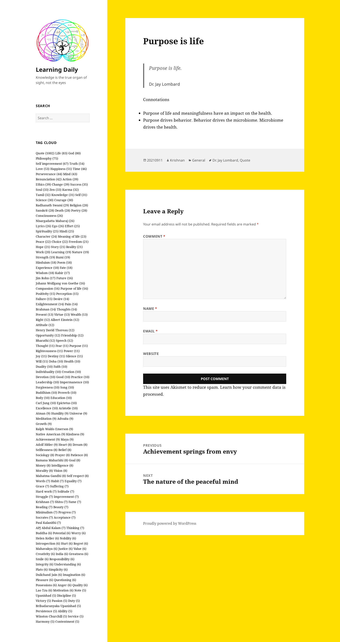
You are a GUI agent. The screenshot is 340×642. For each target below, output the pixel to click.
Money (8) (43, 465)
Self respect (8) (78, 476)
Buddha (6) (44, 533)
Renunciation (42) (49, 179)
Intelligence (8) (62, 465)
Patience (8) (79, 455)
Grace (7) (42, 486)
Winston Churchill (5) (51, 616)
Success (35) (79, 184)
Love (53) (42, 169)
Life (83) (61, 153)
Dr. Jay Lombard (225, 160)
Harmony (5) (45, 621)
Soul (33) (42, 190)
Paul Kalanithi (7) (48, 523)
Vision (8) (60, 471)
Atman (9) (43, 413)
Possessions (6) (46, 585)
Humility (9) (60, 413)
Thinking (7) (75, 528)
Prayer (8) (62, 455)
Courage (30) (63, 200)
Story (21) (58, 247)
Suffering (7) (59, 486)
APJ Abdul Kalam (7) (50, 528)
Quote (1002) (45, 153)
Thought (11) (45, 346)
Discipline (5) (66, 595)
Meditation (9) (46, 419)
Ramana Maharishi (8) (52, 460)
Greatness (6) (78, 554)
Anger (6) (65, 585)
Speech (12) (64, 340)
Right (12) (43, 320)
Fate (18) (66, 268)
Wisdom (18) (45, 273)
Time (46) (80, 169)
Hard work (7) (46, 491)
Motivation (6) (63, 590)
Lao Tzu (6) (44, 590)
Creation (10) (71, 372)
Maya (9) (67, 439)
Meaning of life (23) (72, 236)
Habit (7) (57, 481)
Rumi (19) (63, 257)
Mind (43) (70, 174)
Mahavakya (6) (46, 549)
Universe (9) (78, 413)
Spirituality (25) (47, 231)
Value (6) (80, 549)
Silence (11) (74, 356)
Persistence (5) (46, 611)
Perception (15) (67, 294)
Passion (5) (59, 601)
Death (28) (62, 210)
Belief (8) (64, 450)
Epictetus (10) (67, 403)
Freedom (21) (78, 242)
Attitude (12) (45, 325)
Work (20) (43, 252)
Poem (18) (64, 262)
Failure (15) (44, 299)
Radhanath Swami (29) (52, 205)
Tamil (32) (43, 195)
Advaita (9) (65, 419)
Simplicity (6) (58, 569)
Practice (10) (80, 377)
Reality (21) (74, 247)
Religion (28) (79, 205)
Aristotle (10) (68, 408)
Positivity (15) (45, 294)
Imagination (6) (74, 575)
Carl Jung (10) (46, 403)
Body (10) (43, 398)
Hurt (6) (67, 543)
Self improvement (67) (52, 164)
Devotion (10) (45, 377)
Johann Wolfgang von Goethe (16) (60, 283)
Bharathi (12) (45, 340)
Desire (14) (61, 299)
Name (150, 308)
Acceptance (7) (64, 517)
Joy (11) (41, 356)
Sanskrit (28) (45, 210)
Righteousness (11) (49, 351)
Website (151, 353)
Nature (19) (80, 252)
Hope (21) (43, 247)
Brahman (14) (46, 309)
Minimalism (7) (46, 512)
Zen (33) (55, 190)
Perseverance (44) (49, 174)
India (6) (62, 554)
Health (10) (72, 361)
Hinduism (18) (46, 262)
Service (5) (75, 616)
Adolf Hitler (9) (47, 445)
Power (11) (72, 351)
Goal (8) (74, 460)
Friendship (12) (72, 335)
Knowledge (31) (62, 195)
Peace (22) (43, 242)
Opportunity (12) (48, 335)
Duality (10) (44, 366)
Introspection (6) (48, 543)
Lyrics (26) (43, 226)
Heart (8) (65, 445)
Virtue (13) (62, 314)
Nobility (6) (68, 538)
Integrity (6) (44, 564)
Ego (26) (58, 226)
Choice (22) (60, 242)
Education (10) (61, 398)
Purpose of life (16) (74, 288)
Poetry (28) (79, 210)
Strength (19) (45, 257)
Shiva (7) (61, 502)
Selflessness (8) (46, 450)
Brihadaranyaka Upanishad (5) (58, 606)
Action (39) (70, 179)
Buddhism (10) (46, 392)
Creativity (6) (45, 554)
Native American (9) (50, 434)
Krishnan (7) (45, 502)
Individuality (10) (48, 372)
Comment (154, 236)
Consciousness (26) (49, 216)
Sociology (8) (45, 455)
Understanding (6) (67, 564)
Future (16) (64, 278)
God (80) (74, 153)
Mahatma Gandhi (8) (51, 476)
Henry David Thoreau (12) (55, 330)
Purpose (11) (78, 346)
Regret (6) (81, 543)
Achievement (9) (48, 439)
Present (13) (44, 314)
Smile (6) (42, 559)
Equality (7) (73, 481)
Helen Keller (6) (47, 538)
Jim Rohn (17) (46, 278)
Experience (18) (47, 268)
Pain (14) (71, 304)
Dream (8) (80, 445)
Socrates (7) (44, 517)
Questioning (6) (65, 580)
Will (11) (42, 361)
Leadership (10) (47, 382)
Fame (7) (75, 502)
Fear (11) (62, 346)
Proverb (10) (67, 392)
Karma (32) (70, 190)
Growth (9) (44, 424)
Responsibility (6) (61, 559)
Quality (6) (80, 585)
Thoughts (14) (67, 309)
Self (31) (81, 195)
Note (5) (80, 590)
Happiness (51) (61, 169)
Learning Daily (57, 69)
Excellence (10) (47, 408)
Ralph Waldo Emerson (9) (54, 429)
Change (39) (60, 184)
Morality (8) (44, 471)
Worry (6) (78, 533)
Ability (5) (65, 611)
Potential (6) (61, 533)
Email (150, 331)
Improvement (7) (66, 497)
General (198, 160)
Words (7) (43, 481)
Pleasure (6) (44, 580)
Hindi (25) (66, 231)
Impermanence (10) (74, 382)
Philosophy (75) (47, 158)
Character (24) (46, 236)
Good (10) (63, 377)
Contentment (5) (67, 621)
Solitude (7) (65, 491)
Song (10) (67, 387)
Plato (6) (42, 569)
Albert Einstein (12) (65, 320)
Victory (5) (43, 601)
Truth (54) (76, 164)
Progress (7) (67, 512)
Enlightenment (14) (50, 304)
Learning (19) (61, 252)
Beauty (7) (60, 507)
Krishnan (177, 160)
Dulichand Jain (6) (49, 575)
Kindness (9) (75, 434)
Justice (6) (65, 549)
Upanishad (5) (46, 595)
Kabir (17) (62, 273)
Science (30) (44, 200)
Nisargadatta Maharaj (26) (55, 221)
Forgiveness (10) (47, 387)
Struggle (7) (44, 497)
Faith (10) (60, 366)
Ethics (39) (43, 184)
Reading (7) (44, 507)
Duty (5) (74, 601)
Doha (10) (56, 361)
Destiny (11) (56, 356)
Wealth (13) (79, 314)
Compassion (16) (48, 288)
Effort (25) (72, 226)
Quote (245, 160)
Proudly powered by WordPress (169, 523)
